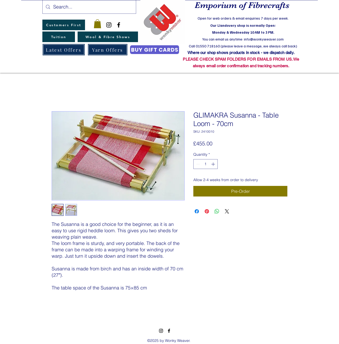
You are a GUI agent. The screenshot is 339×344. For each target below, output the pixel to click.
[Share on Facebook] (197, 211)
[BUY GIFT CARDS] (154, 49)
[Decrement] (197, 164)
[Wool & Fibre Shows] (108, 37)
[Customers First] (63, 25)
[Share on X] (227, 211)
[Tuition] (58, 37)
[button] (97, 23)
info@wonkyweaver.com (264, 39)
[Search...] (89, 7)
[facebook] (118, 24)
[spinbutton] (205, 164)
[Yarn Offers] (108, 50)
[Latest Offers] (63, 50)
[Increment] (213, 164)
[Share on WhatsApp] (217, 211)
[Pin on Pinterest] (207, 211)
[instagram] (108, 24)
